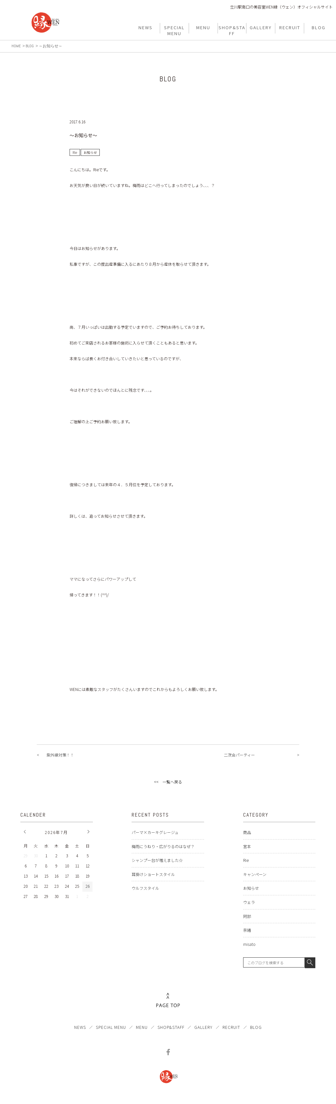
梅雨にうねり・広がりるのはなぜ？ (163, 846)
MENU (142, 1027)
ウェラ (249, 902)
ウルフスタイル (145, 888)
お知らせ (251, 888)
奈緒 (247, 930)
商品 (247, 832)
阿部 (247, 916)
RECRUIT (231, 1027)
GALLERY (203, 1027)
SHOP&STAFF (171, 1027)
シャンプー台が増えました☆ (157, 860)
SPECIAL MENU (111, 1027)
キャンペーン (254, 874)
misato (249, 944)
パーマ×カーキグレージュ (155, 832)
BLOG (256, 1027)
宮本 (247, 846)
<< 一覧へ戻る (168, 781)
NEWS (80, 1027)
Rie (246, 860)
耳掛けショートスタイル (153, 874)
